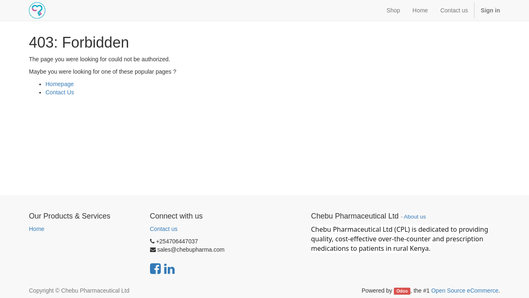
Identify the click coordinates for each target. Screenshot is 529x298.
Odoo (401, 290)
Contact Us (59, 92)
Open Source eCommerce (464, 290)
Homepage (59, 84)
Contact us (164, 229)
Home (36, 229)
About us (415, 217)
